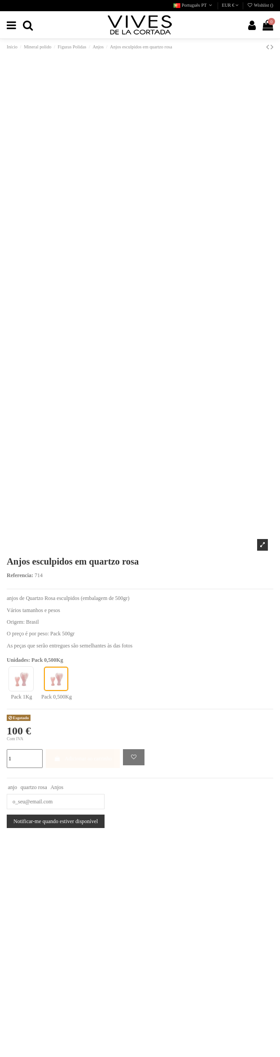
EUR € (230, 5)
